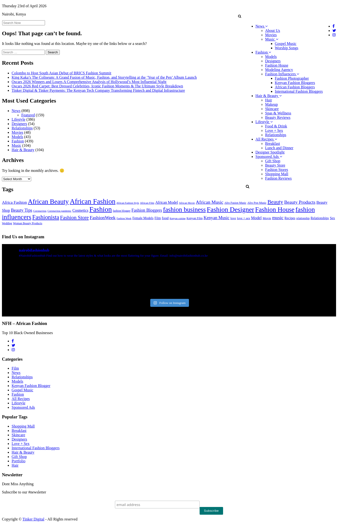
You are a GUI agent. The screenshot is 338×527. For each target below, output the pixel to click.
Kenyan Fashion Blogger (31, 386)
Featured (28, 115)
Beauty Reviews (277, 117)
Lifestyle (264, 122)
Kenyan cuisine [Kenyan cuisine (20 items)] (178, 218)
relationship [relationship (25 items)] (302, 218)
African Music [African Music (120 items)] (209, 202)
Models (271, 57)
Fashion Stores (276, 170)
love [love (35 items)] (233, 218)
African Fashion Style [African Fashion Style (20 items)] (127, 203)
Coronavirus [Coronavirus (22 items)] (39, 210)
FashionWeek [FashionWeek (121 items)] (103, 217)
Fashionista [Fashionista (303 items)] (45, 217)
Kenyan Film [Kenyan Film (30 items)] (195, 218)
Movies (271, 35)
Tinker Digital (34, 519)
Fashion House (276, 65)
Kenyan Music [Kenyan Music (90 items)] (216, 217)
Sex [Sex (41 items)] (332, 218)
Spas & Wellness (278, 113)
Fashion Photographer (292, 78)
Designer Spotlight (270, 152)
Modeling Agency (279, 70)
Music (271, 39)
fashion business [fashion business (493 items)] (184, 209)
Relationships (275, 135)
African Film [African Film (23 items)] (147, 202)
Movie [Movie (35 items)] (267, 218)
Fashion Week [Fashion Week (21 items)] (124, 218)
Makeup (271, 104)
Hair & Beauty (268, 96)
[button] (239, 16)
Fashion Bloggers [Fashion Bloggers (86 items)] (146, 210)
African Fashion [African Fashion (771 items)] (92, 201)
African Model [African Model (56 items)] (166, 202)
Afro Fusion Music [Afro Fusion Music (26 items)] (235, 202)
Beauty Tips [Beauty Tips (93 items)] (21, 210)
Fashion (263, 52)
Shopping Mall (276, 174)
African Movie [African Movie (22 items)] (187, 202)
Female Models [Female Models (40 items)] (142, 218)
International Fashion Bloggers (299, 91)
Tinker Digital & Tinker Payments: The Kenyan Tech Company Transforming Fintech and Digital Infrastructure (98, 90)
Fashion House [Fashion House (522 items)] (274, 209)
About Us (272, 30)
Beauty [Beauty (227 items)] (275, 202)
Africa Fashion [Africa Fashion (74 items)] (14, 202)
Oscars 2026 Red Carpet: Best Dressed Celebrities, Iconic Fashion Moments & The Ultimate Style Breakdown (97, 86)
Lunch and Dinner (279, 148)
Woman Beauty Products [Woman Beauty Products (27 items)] (27, 223)
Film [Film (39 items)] (157, 218)
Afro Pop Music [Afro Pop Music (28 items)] (256, 202)
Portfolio (18, 461)
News (261, 26)
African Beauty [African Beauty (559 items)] (48, 201)
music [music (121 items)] (278, 217)
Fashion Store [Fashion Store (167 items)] (74, 217)
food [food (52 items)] (165, 218)
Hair (268, 100)
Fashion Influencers (282, 74)
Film (15, 368)
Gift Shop (272, 161)
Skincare (272, 109)
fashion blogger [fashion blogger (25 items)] (121, 210)
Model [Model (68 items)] (256, 218)
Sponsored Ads (268, 157)
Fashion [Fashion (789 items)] (100, 209)
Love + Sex (274, 130)
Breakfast (272, 143)
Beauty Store (275, 165)
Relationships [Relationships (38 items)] (320, 218)
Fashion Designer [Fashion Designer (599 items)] (230, 209)
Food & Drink (276, 126)
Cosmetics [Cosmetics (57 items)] (80, 210)
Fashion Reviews (278, 178)
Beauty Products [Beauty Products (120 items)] (299, 202)
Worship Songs (286, 48)
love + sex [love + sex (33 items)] (243, 218)
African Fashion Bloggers (295, 87)
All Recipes (266, 139)
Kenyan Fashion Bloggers (295, 83)
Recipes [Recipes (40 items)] (290, 218)
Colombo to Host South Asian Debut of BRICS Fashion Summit (61, 73)
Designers (273, 61)
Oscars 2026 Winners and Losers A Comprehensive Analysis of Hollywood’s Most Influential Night (89, 82)
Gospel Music (285, 44)
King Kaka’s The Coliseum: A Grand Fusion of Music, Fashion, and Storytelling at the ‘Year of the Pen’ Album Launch (104, 77)
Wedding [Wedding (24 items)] (7, 223)
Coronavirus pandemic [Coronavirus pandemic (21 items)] (59, 210)
